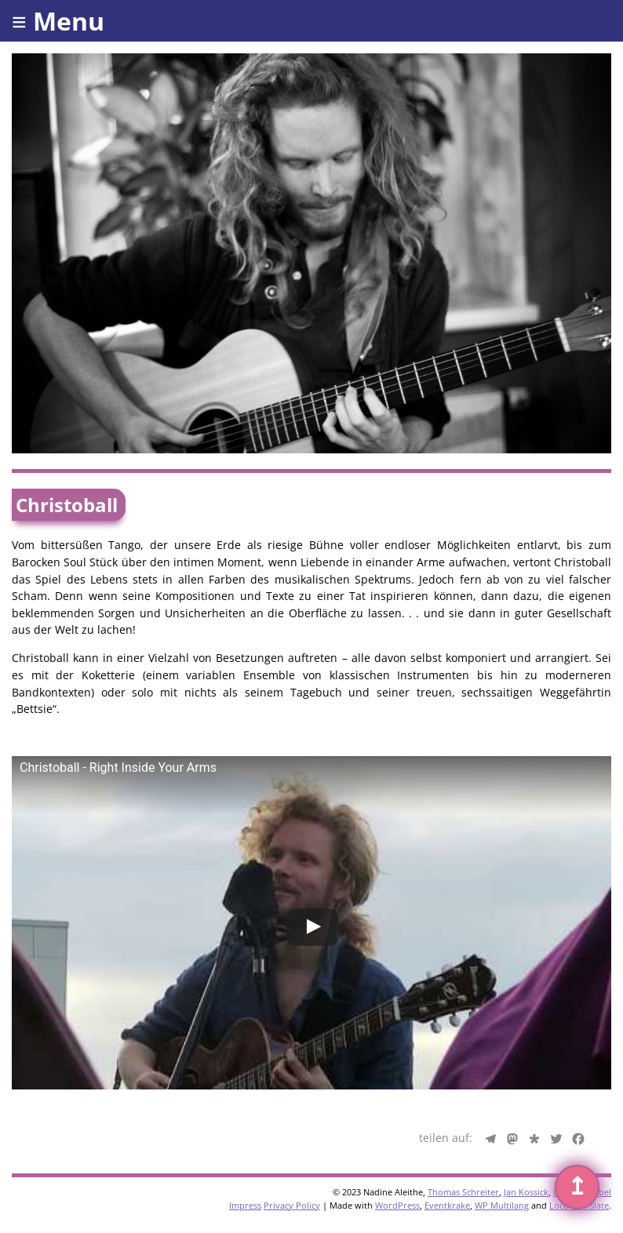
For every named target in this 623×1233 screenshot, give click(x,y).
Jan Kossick (526, 1192)
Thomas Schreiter (463, 1192)
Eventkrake (447, 1205)
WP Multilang (502, 1205)
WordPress (397, 1205)
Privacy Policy (292, 1205)
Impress (245, 1205)
